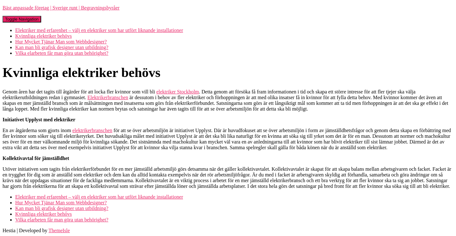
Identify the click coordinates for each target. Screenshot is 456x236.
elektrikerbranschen (92, 130)
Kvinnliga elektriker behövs (43, 36)
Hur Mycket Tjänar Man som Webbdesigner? (61, 41)
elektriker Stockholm (177, 91)
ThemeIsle (59, 230)
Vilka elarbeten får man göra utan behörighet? (61, 53)
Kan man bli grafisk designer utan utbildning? (61, 47)
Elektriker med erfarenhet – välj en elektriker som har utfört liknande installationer (99, 30)
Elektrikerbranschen (107, 97)
